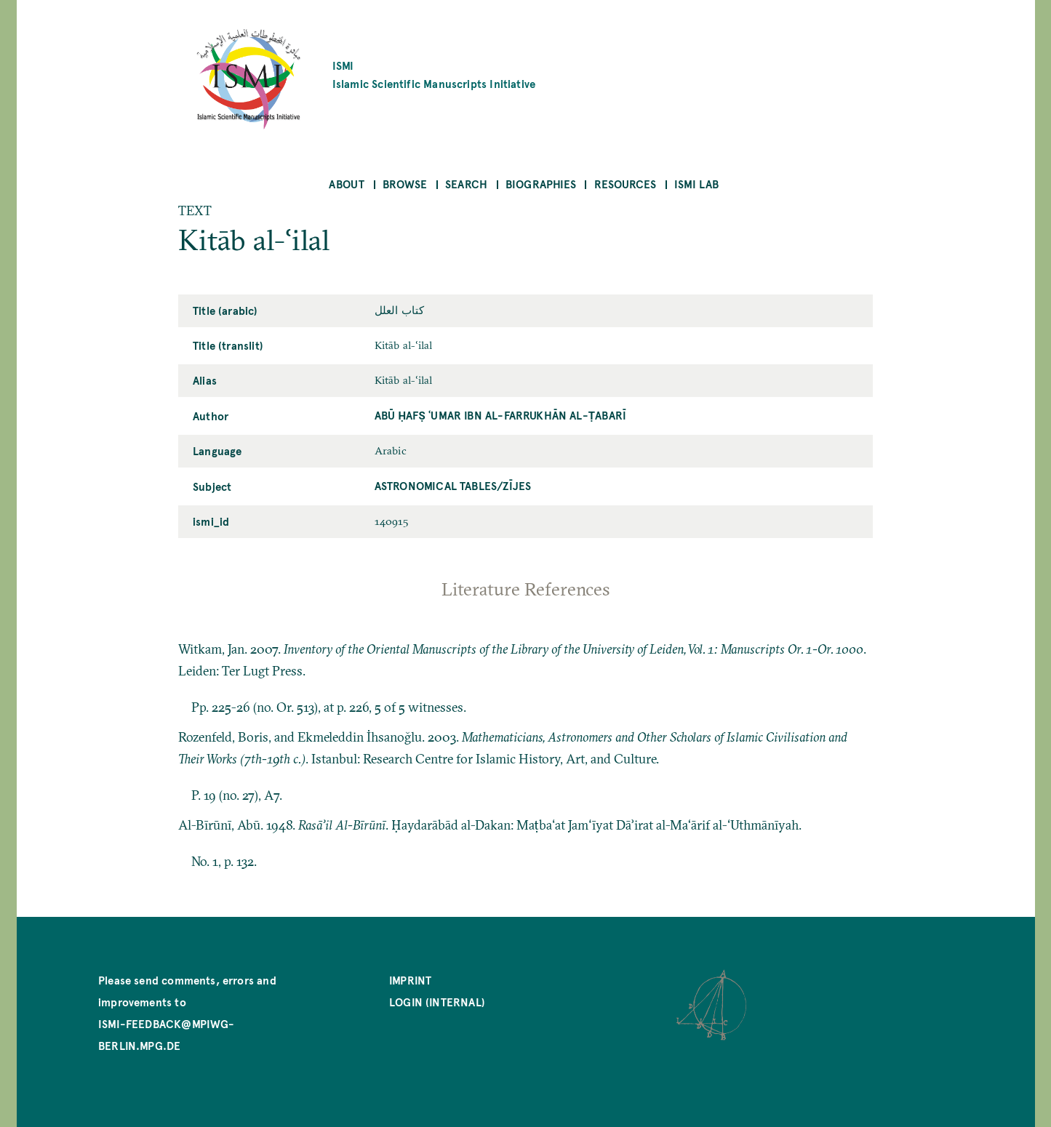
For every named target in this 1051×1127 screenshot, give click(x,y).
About (346, 183)
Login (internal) (437, 1001)
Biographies (540, 183)
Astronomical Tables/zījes (453, 485)
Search (466, 183)
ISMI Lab (696, 183)
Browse (405, 183)
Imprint (410, 979)
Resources (625, 183)
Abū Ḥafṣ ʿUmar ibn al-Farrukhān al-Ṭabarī (500, 414)
